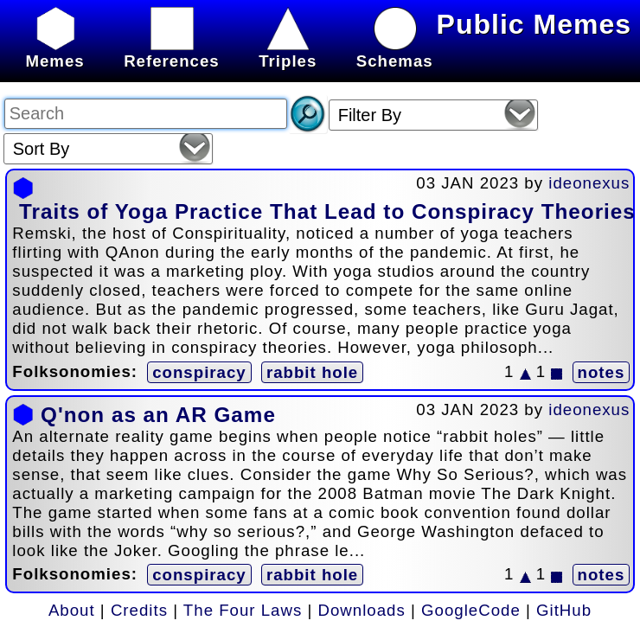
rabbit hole (312, 372)
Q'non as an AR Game (158, 414)
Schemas (394, 51)
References (172, 51)
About (71, 610)
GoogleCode (471, 610)
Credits (139, 610)
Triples (288, 51)
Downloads (362, 610)
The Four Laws (242, 610)
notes (601, 372)
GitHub (564, 610)
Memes (54, 51)
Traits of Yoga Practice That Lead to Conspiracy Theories (327, 211)
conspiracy (199, 372)
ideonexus (589, 183)
